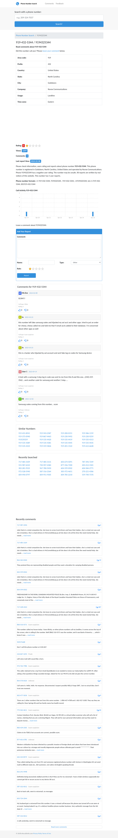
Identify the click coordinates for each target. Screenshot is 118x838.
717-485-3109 (24, 462)
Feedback (60, 3)
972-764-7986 (22, 666)
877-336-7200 (66, 465)
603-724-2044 (22, 798)
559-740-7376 (87, 475)
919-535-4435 (87, 443)
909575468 (21, 642)
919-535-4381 (45, 443)
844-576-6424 (22, 681)
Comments (49, 3)
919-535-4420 (45, 439)
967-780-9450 (45, 468)
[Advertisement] (59, 124)
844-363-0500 (22, 560)
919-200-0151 (66, 433)
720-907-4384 (45, 465)
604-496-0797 (24, 475)
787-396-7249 (87, 462)
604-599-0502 (66, 468)
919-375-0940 (24, 436)
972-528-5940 (24, 471)
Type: (62, 262)
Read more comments (59, 827)
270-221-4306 (87, 471)
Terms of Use (46, 833)
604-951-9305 (45, 475)
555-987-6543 (24, 465)
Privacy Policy (37, 833)
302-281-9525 (24, 468)
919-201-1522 (66, 446)
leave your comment (51, 51)
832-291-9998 (22, 772)
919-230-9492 (66, 436)
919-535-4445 (66, 443)
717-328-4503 (22, 607)
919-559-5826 (45, 446)
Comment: (21, 237)
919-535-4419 (66, 439)
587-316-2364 (45, 471)
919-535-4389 (24, 443)
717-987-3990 (22, 525)
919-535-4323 (24, 446)
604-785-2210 (66, 475)
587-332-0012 (22, 787)
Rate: (19, 268)
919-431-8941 (24, 433)
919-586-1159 (87, 433)
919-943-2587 (45, 433)
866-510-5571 (22, 625)
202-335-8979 (22, 757)
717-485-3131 (45, 462)
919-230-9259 (87, 436)
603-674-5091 (66, 462)
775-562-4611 (22, 710)
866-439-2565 (22, 728)
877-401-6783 (22, 740)
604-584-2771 (87, 468)
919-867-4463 (45, 436)
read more (27, 536)
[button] (59, 24)
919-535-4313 (87, 439)
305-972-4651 (66, 471)
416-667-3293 (22, 654)
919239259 (23, 439)
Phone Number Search (29, 4)
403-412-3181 (87, 465)
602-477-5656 (22, 695)
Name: (20, 262)
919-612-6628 (87, 446)
